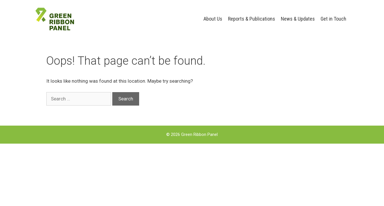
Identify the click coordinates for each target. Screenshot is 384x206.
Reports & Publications (251, 19)
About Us (212, 19)
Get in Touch (333, 19)
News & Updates (298, 19)
